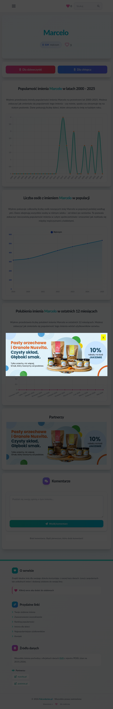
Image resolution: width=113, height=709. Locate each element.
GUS (62, 658)
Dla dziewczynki (30, 69)
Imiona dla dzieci (21, 626)
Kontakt (17, 636)
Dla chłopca (82, 69)
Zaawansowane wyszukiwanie (27, 617)
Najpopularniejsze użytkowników (28, 631)
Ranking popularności (23, 621)
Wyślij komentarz (56, 523)
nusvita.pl (20, 676)
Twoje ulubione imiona (23, 612)
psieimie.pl (21, 683)
